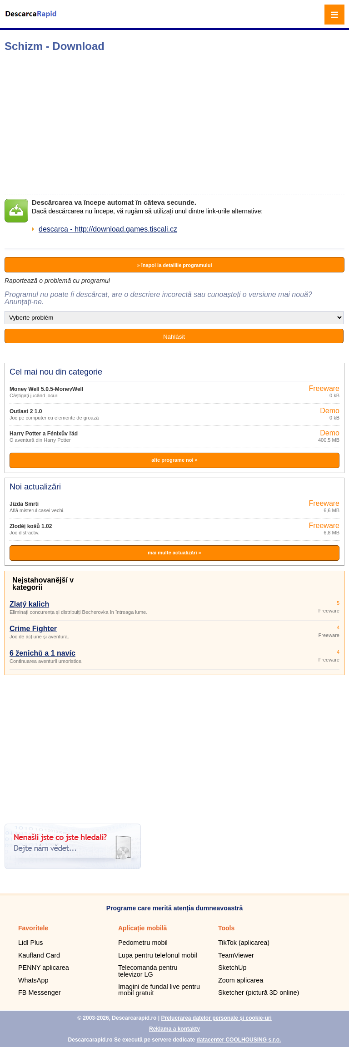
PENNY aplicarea (43, 967)
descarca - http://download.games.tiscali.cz (108, 229)
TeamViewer (236, 955)
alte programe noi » (174, 460)
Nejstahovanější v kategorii (43, 583)
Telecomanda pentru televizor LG (147, 971)
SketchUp (232, 967)
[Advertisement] (143, 123)
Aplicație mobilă (142, 928)
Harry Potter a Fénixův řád (44, 433)
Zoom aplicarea (240, 980)
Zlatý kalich (29, 604)
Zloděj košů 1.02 (31, 526)
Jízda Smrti (24, 504)
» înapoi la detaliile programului (174, 265)
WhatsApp (33, 980)
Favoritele (33, 928)
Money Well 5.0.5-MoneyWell (46, 389)
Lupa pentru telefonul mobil (157, 955)
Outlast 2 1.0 (26, 411)
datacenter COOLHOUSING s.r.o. (238, 1040)
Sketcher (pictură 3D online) (258, 992)
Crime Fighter (33, 628)
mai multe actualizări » (174, 552)
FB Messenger (39, 992)
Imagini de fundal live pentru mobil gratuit (159, 990)
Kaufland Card (39, 955)
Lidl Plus (30, 942)
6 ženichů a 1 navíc (42, 653)
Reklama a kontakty (174, 1029)
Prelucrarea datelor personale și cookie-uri (216, 1018)
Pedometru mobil (143, 942)
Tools (226, 928)
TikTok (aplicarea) (243, 942)
